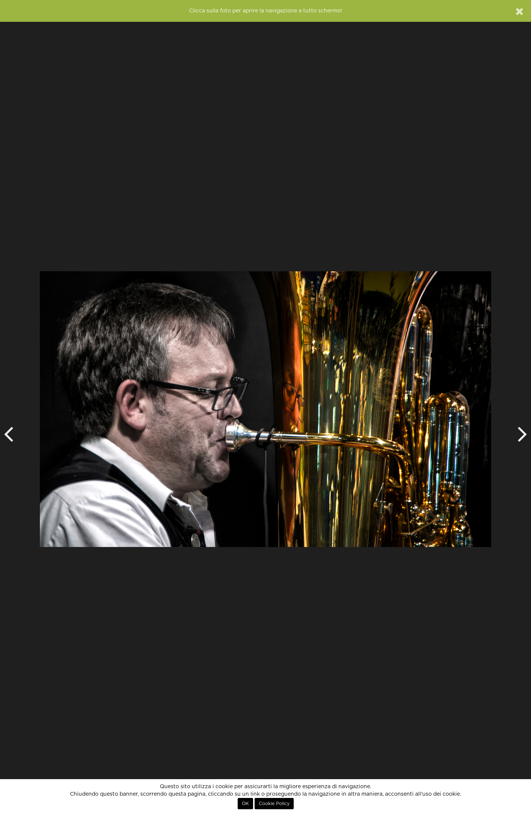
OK (245, 803)
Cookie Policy (274, 803)
